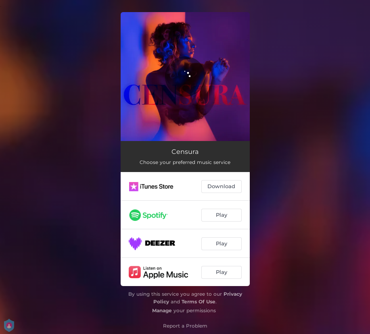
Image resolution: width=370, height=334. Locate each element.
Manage (162, 310)
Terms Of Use (198, 302)
